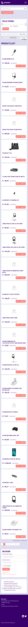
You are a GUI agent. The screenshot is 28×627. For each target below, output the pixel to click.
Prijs (24, 37)
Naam (19, 37)
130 (16, 544)
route (3, 604)
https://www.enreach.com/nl (9, 606)
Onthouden (6, 565)
